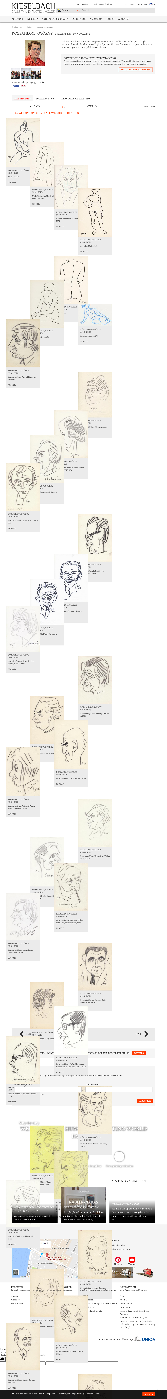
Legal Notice (126, 1303)
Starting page (17, 27)
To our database (54, 1307)
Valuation (96, 19)
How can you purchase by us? (133, 1317)
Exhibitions (79, 19)
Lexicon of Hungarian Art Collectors (101, 1303)
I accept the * (29, 1094)
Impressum (125, 1307)
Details (97, 1394)
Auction (15, 1296)
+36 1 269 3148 (82, 4)
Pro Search (89, 1307)
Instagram (104, 1261)
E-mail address (92, 1084)
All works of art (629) (75, 98)
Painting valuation (56, 1296)
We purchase (17, 1303)
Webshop (32, 19)
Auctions (17, 19)
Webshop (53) (22, 98)
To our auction (54, 1300)
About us (123, 19)
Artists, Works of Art (55, 19)
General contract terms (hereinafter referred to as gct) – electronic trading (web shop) (137, 1324)
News (122, 1296)
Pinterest (118, 1261)
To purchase (53, 1303)
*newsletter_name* (23, 1084)
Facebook (89, 1261)
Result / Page (149, 106)
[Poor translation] (9, 1359)
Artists (29, 27)
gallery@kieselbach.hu (103, 4)
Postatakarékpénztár (93, 1311)
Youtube (132, 1261)
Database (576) (45, 98)
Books (110, 19)
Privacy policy (36, 1094)
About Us (124, 1300)
